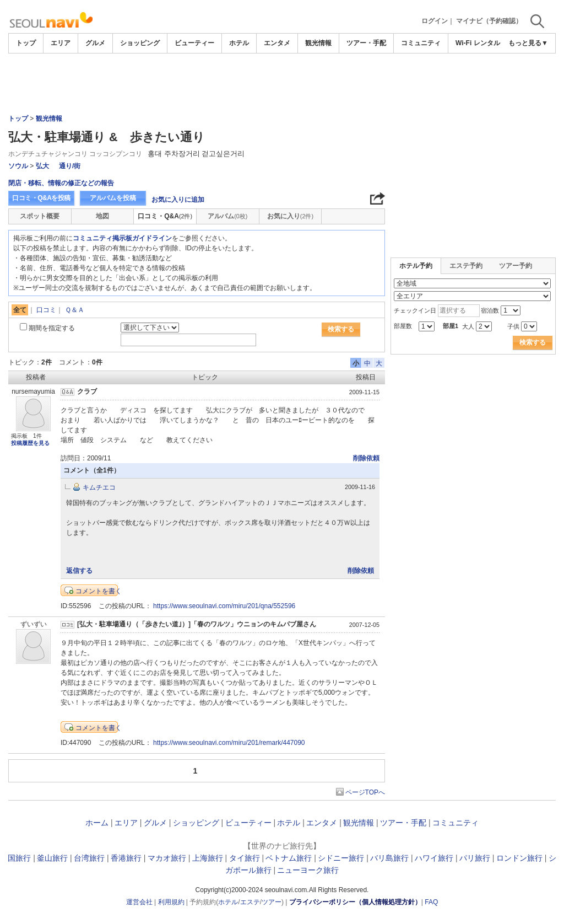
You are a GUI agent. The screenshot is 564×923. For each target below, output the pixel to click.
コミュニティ (421, 43)
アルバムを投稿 (113, 198)
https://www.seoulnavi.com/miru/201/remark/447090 (229, 743)
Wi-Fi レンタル (477, 43)
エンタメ (277, 43)
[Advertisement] (282, 84)
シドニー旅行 (341, 858)
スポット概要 (39, 216)
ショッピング (140, 43)
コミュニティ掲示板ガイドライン (122, 238)
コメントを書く (98, 591)
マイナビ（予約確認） (489, 21)
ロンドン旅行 (519, 858)
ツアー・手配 (366, 43)
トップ (26, 43)
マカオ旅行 (167, 858)
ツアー (271, 902)
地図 (102, 216)
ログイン (434, 21)
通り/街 (69, 166)
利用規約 (171, 902)
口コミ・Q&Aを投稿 (41, 198)
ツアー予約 (515, 266)
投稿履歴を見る (30, 443)
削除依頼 (366, 458)
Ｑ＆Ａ (74, 310)
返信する (79, 571)
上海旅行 (207, 858)
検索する (341, 329)
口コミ (46, 310)
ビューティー (194, 43)
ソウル (18, 166)
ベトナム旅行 (288, 858)
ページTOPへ (365, 792)
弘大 (42, 166)
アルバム (227, 216)
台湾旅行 (89, 858)
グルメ (95, 43)
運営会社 (139, 902)
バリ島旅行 (389, 858)
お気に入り (290, 216)
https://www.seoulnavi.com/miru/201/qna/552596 (224, 606)
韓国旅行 (15, 858)
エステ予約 (465, 266)
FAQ (431, 902)
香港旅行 (126, 858)
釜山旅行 (52, 858)
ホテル (239, 43)
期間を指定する (52, 328)
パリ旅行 (474, 858)
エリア (60, 43)
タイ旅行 (244, 858)
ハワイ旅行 (434, 858)
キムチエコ (99, 487)
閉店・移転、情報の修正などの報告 (61, 183)
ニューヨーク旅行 (308, 870)
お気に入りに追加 (177, 199)
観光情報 (318, 43)
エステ (250, 902)
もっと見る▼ (528, 43)
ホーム (97, 822)
